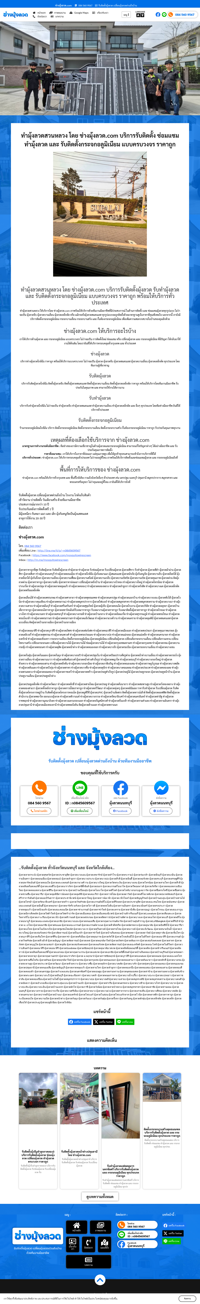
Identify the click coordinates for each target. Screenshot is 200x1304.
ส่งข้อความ (161, 797)
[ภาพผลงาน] (100, 1225)
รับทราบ (187, 1299)
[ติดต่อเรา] (88, 1242)
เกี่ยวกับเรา (72, 1247)
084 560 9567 (185, 14)
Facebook (132, 1243)
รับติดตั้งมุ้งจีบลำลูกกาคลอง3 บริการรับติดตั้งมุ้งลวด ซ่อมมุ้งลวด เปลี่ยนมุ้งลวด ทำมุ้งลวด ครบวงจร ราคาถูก (38, 1156)
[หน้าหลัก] (76, 1225)
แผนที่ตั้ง (104, 1247)
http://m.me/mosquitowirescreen (48, 560)
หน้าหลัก (76, 1230)
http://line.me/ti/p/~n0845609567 (59, 550)
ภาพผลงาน (100, 1230)
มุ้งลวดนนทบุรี (120, 802)
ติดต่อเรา (88, 1247)
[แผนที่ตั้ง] (104, 1242)
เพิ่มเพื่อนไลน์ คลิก (80, 797)
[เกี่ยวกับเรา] (73, 1241)
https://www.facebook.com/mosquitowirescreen (62, 555)
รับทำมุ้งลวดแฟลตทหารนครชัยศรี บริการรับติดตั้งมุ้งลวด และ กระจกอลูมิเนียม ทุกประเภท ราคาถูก (120, 1170)
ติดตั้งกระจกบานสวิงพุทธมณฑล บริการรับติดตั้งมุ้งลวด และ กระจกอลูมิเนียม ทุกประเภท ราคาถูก (162, 1132)
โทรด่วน (39, 797)
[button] (3, 68)
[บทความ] (88, 1260)
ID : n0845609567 (80, 802)
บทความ (88, 1264)
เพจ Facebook (121, 797)
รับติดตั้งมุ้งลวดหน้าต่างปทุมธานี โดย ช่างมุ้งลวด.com (79, 1153)
